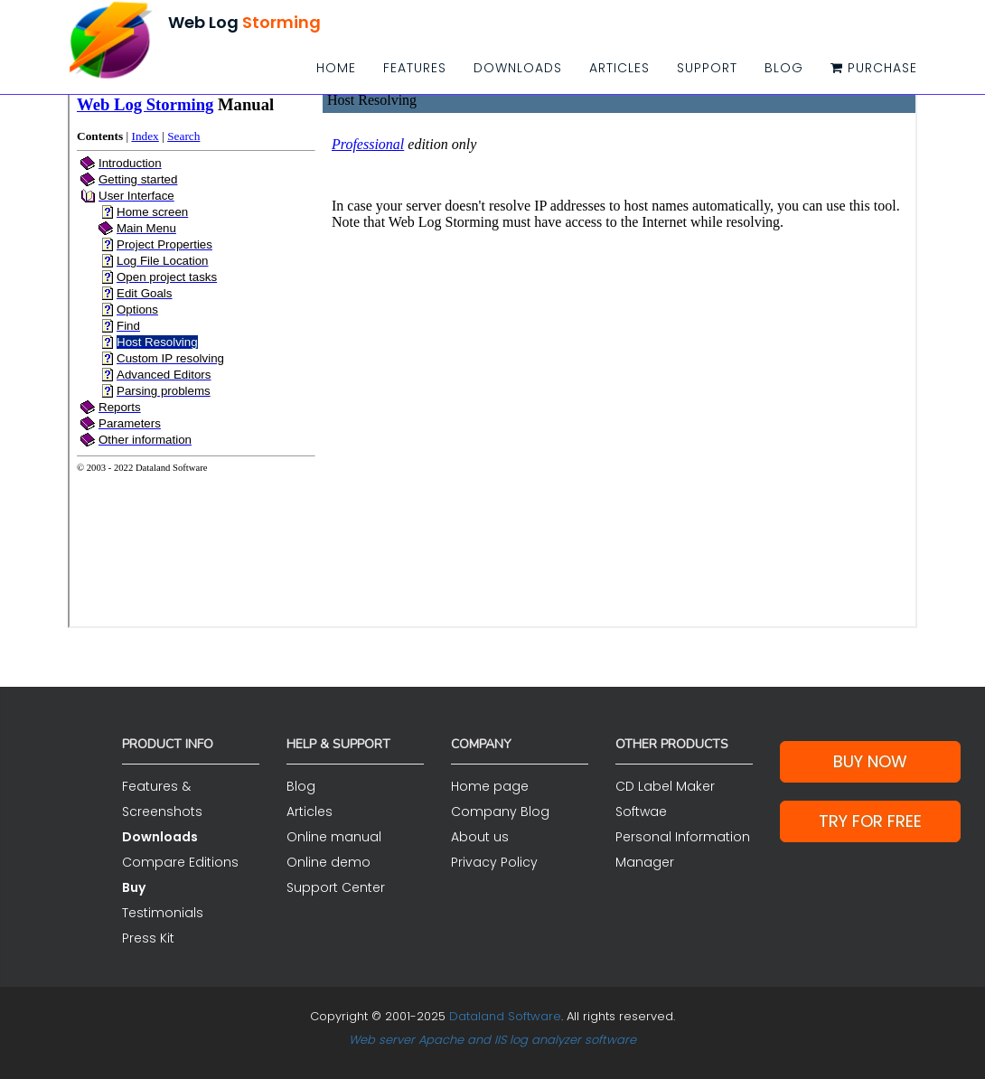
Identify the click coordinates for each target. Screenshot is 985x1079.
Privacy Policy (494, 862)
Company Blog (500, 811)
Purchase (873, 68)
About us (480, 837)
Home (336, 68)
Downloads (518, 68)
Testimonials (162, 913)
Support (707, 68)
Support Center (335, 887)
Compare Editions (180, 862)
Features (414, 68)
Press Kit (148, 938)
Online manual (333, 837)
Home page (490, 786)
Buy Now (870, 761)
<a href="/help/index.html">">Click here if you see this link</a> (492, 357)
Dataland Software (505, 1016)
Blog (784, 68)
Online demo (328, 862)
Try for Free (870, 821)
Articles (619, 68)
